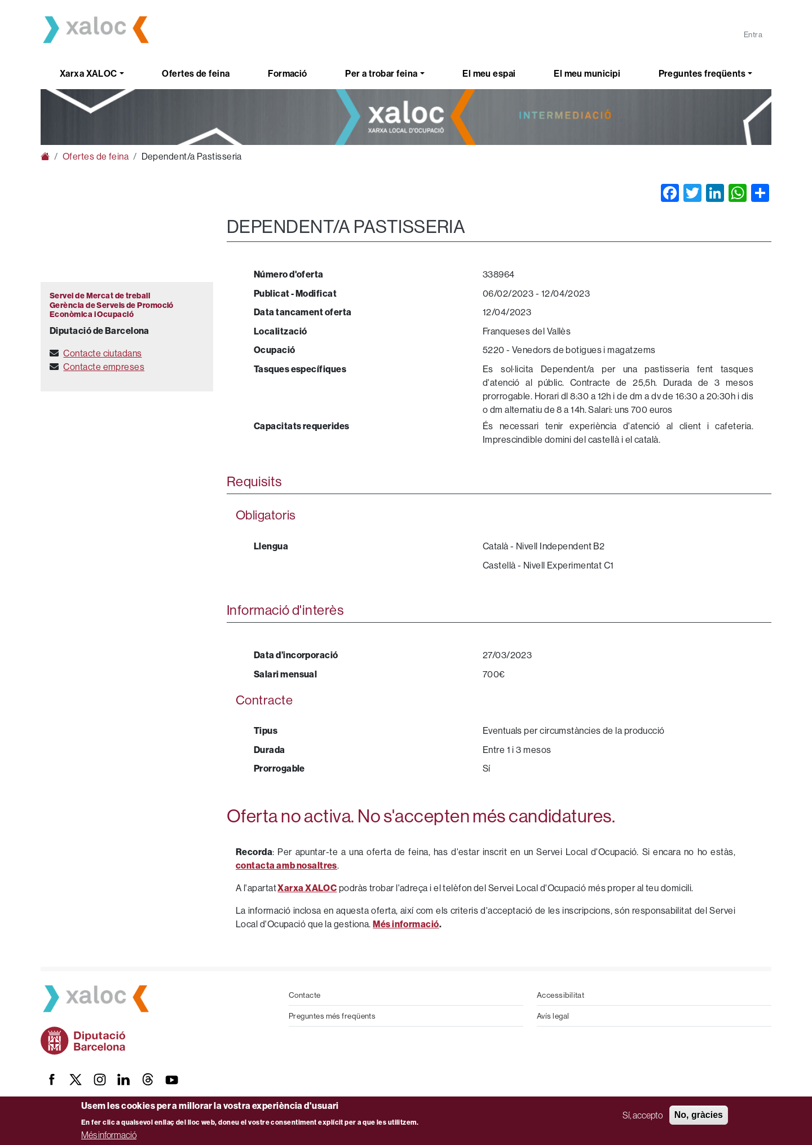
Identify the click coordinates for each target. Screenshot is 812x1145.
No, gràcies (698, 1115)
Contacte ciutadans (102, 353)
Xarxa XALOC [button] (88, 73)
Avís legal (553, 1016)
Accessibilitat (560, 995)
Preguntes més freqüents (332, 1016)
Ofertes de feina (196, 73)
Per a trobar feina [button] (381, 73)
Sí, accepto (643, 1115)
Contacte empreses (103, 366)
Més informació (108, 1134)
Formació (287, 73)
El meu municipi (587, 73)
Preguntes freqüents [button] (702, 73)
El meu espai (488, 73)
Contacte (305, 995)
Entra (753, 34)
